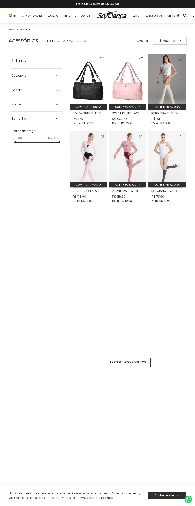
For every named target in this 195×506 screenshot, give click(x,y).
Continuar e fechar (169, 495)
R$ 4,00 (17, 138)
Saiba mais (107, 498)
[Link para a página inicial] (12, 29)
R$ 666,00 (54, 138)
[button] (13, 16)
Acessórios (25, 29)
